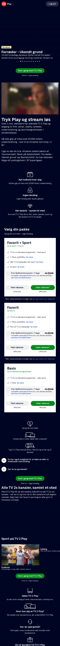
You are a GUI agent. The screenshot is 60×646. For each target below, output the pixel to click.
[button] (30, 460)
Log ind (52, 4)
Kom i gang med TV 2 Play (30, 70)
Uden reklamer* (43, 287)
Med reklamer (17, 287)
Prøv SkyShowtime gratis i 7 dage (25, 273)
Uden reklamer (43, 403)
